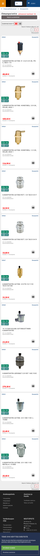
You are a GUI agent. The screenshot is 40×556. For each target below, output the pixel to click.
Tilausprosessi (7, 525)
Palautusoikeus (7, 527)
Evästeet (5, 508)
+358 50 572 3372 (30, 530)
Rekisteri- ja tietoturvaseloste (8, 504)
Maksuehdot (6, 532)
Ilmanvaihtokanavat (9, 9)
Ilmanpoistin (23, 9)
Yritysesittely (6, 498)
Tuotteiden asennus (29, 500)
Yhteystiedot (6, 501)
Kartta (27, 528)
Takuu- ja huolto (28, 503)
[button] (33, 74)
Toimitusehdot (7, 529)
